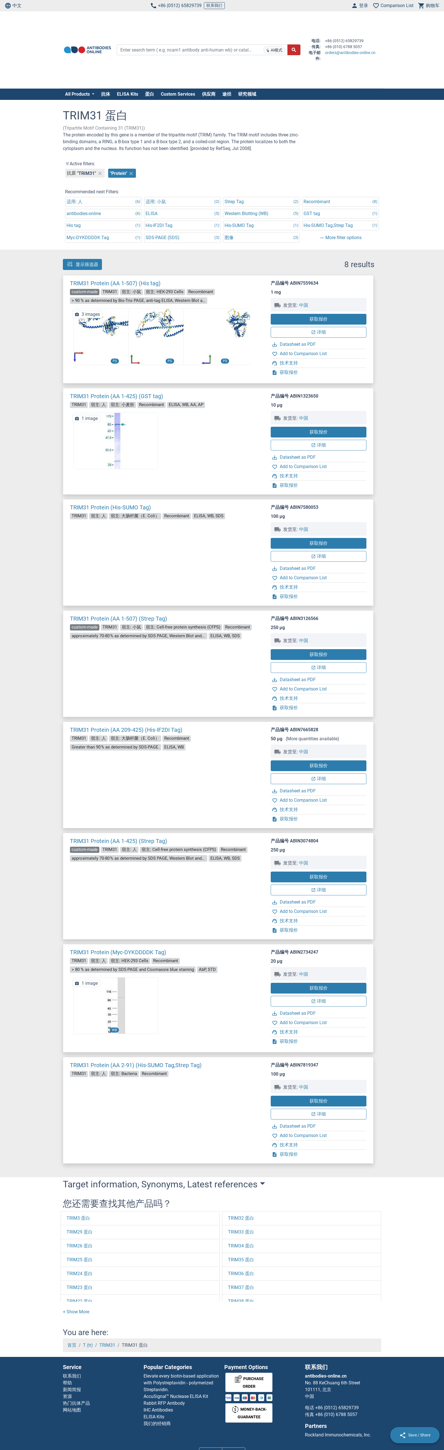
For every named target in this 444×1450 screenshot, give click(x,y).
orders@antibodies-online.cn (350, 52)
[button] (260, 339)
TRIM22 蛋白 (80, 1301)
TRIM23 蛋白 (80, 1287)
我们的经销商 (157, 1423)
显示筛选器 (82, 264)
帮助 (67, 1382)
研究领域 (247, 94)
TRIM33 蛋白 (241, 1232)
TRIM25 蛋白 (80, 1259)
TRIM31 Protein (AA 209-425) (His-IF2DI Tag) (126, 729)
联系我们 (214, 5)
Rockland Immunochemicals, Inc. (338, 1435)
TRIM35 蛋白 (241, 1259)
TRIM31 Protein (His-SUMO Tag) (110, 507)
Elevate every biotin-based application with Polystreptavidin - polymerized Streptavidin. (181, 1382)
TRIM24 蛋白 (80, 1273)
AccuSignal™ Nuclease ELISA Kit (176, 1396)
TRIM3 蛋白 (78, 1218)
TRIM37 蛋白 (241, 1287)
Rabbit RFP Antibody (164, 1403)
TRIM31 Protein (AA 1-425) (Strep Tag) (118, 841)
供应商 (208, 94)
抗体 (105, 94)
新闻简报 (72, 1389)
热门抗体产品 (76, 1403)
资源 (67, 1396)
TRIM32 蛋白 (241, 1218)
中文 (13, 5)
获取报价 (318, 319)
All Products (78, 94)
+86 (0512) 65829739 (176, 5)
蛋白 (149, 94)
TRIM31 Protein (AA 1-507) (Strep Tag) (118, 618)
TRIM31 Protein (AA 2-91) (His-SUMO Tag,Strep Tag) (136, 1065)
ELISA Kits (127, 94)
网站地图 (72, 1410)
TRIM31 (107, 1345)
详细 (318, 332)
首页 (71, 1345)
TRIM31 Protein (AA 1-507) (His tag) (115, 283)
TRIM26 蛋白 (80, 1246)
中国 (303, 305)
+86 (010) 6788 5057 (336, 1414)
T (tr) (88, 1345)
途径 (226, 94)
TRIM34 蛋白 (241, 1246)
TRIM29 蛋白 (80, 1232)
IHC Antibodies (158, 1410)
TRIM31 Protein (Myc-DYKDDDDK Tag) (118, 952)
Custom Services (178, 94)
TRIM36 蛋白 (241, 1273)
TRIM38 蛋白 (241, 1301)
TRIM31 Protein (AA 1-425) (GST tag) (116, 396)
